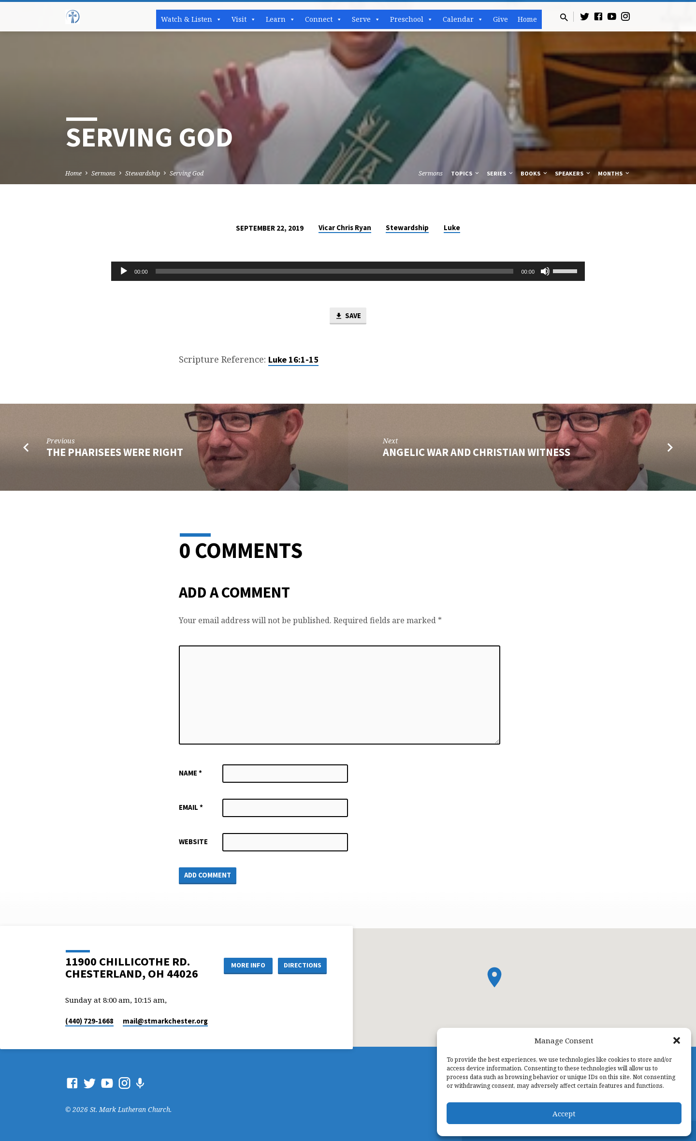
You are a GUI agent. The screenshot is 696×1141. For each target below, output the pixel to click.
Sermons (103, 173)
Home (527, 19)
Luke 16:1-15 (293, 359)
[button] (677, 1040)
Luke (452, 227)
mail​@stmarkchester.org (165, 1020)
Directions (302, 965)
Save (348, 316)
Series (500, 173)
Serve (366, 19)
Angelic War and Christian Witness (476, 452)
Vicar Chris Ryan (345, 227)
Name (190, 772)
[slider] (335, 271)
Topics (465, 173)
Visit (244, 19)
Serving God (186, 173)
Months (614, 173)
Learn (280, 19)
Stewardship (142, 173)
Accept (564, 1113)
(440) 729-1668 (89, 1020)
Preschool (411, 19)
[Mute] (545, 271)
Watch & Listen (191, 19)
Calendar (463, 19)
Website (193, 841)
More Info (248, 965)
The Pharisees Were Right (114, 452)
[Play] (124, 271)
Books (535, 173)
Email (191, 807)
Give (500, 19)
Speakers (573, 173)
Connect (323, 19)
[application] (348, 271)
